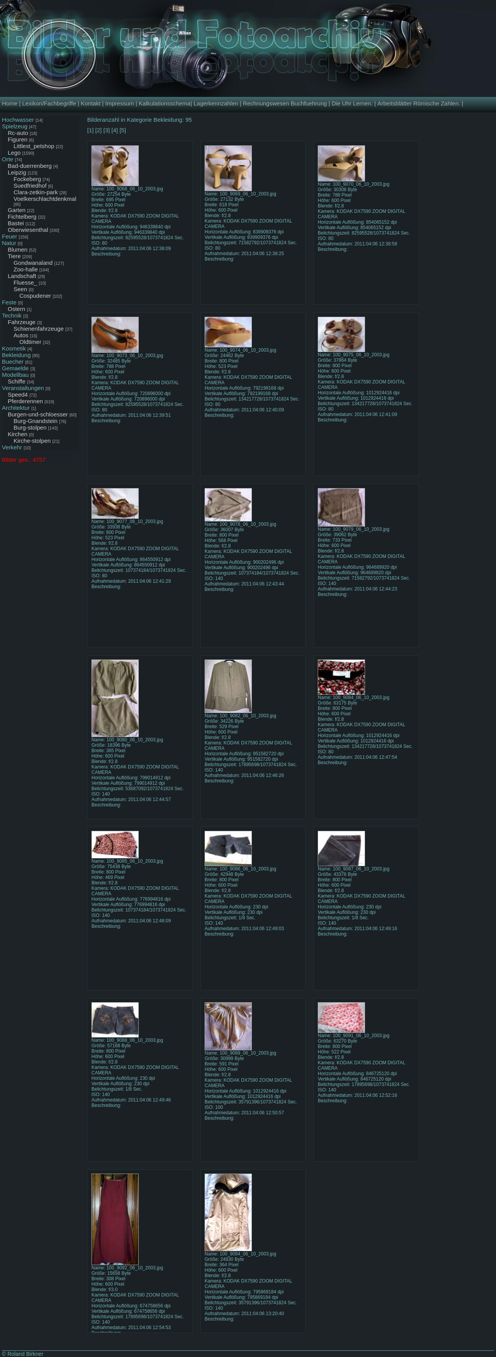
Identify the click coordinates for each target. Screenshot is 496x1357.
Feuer (9, 236)
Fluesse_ (25, 282)
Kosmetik (14, 348)
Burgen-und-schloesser (38, 414)
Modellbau (15, 374)
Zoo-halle (26, 269)
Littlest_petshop (34, 146)
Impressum (119, 103)
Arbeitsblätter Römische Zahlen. (418, 103)
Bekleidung (16, 355)
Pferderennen (25, 401)
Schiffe (17, 381)
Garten (17, 210)
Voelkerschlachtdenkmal (45, 198)
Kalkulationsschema (164, 103)
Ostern (16, 309)
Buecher (13, 361)
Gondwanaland (33, 262)
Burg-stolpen (30, 427)
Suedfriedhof (30, 185)
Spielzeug (15, 126)
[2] (98, 130)
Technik (12, 315)
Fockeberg (27, 179)
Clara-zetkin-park (36, 192)
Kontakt (90, 103)
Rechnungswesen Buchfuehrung (285, 103)
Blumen (18, 249)
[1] (90, 130)
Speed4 (18, 394)
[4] (115, 130)
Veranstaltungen (23, 388)
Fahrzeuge (22, 322)
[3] (106, 130)
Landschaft (22, 276)
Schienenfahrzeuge (39, 328)
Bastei (16, 223)
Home (9, 103)
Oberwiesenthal (28, 229)
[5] (122, 130)
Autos (21, 335)
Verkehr (12, 447)
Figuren (18, 139)
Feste (9, 302)
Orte (7, 159)
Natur (9, 243)
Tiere (14, 256)
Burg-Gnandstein (35, 421)
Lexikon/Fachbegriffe (49, 103)
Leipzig (17, 172)
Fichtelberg (22, 216)
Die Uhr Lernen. (352, 103)
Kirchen (18, 434)
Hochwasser (18, 119)
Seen (20, 289)
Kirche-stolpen (32, 440)
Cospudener (35, 295)
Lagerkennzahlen (215, 103)
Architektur (16, 407)
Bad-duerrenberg (30, 165)
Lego (14, 152)
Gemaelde (15, 368)
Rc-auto (18, 132)
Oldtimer (30, 341)
